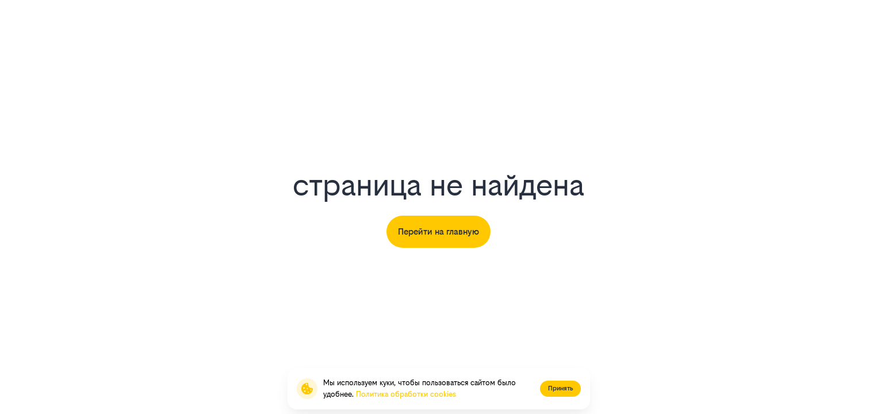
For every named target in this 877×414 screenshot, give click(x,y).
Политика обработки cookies (406, 394)
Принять (560, 388)
